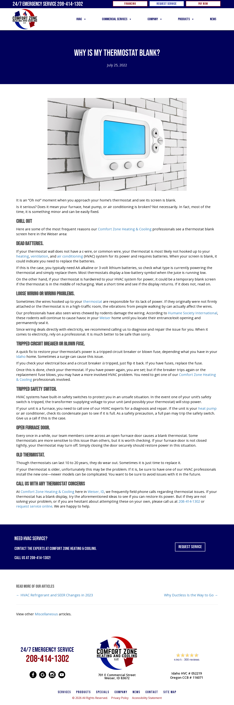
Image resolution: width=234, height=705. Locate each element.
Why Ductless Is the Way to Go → (191, 595)
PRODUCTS (83, 692)
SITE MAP (169, 692)
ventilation (39, 256)
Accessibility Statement (147, 698)
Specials (102, 692)
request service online (34, 506)
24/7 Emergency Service (48, 4)
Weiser (105, 318)
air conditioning (70, 256)
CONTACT (151, 692)
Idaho (21, 356)
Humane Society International (192, 313)
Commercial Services (117, 19)
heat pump (207, 408)
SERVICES (64, 692)
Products (186, 19)
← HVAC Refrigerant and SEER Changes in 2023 (54, 595)
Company (155, 19)
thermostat (92, 301)
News (213, 19)
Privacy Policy (120, 698)
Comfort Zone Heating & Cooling (125, 229)
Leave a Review (186, 666)
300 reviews (191, 659)
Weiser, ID (96, 491)
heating (22, 256)
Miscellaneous (46, 614)
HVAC (81, 19)
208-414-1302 (189, 501)
